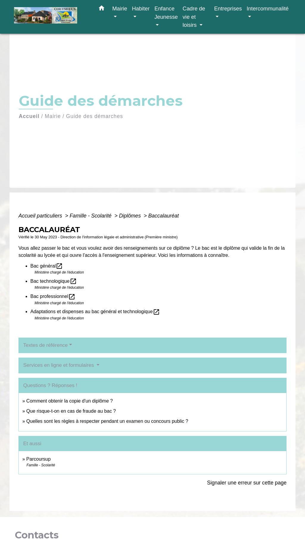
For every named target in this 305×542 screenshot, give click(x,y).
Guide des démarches (94, 116)
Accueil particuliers (41, 216)
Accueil (29, 116)
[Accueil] (51, 17)
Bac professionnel (52, 296)
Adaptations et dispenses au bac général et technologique (95, 311)
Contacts (37, 535)
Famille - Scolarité (91, 216)
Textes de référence (45, 345)
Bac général (46, 265)
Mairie (53, 116)
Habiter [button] (141, 8)
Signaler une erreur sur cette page (247, 483)
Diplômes (130, 216)
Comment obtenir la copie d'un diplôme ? (69, 400)
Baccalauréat (163, 216)
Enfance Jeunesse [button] (166, 12)
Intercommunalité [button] (268, 8)
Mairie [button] (119, 8)
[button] (101, 9)
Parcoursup (38, 459)
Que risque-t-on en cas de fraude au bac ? (71, 411)
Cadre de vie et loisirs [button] (194, 16)
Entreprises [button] (228, 8)
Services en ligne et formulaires (59, 365)
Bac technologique (53, 281)
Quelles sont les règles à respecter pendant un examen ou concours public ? (107, 421)
